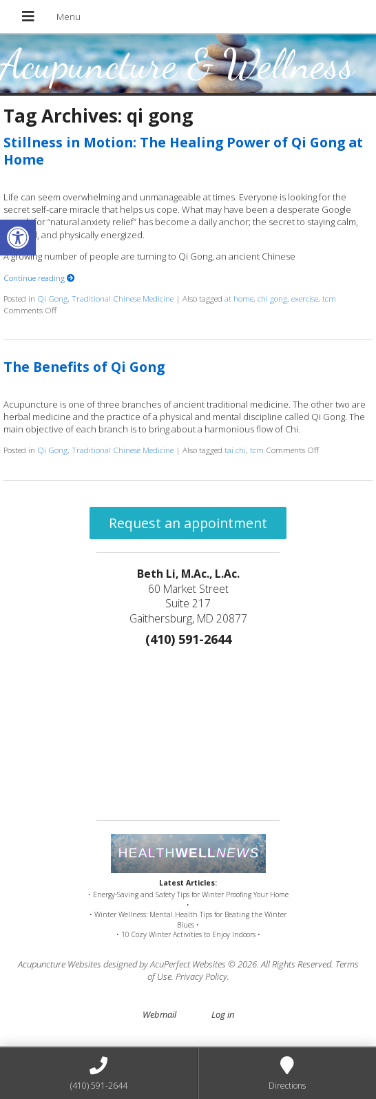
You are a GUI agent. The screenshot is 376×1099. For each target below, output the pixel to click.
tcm (329, 298)
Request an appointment (188, 523)
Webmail (159, 1014)
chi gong (272, 298)
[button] (18, 237)
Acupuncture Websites (59, 964)
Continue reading (39, 277)
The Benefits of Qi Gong (84, 366)
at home (238, 298)
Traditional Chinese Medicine (123, 298)
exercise (304, 298)
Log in (222, 1014)
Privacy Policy (201, 976)
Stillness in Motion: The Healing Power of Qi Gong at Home (183, 151)
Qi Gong (52, 298)
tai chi (235, 449)
